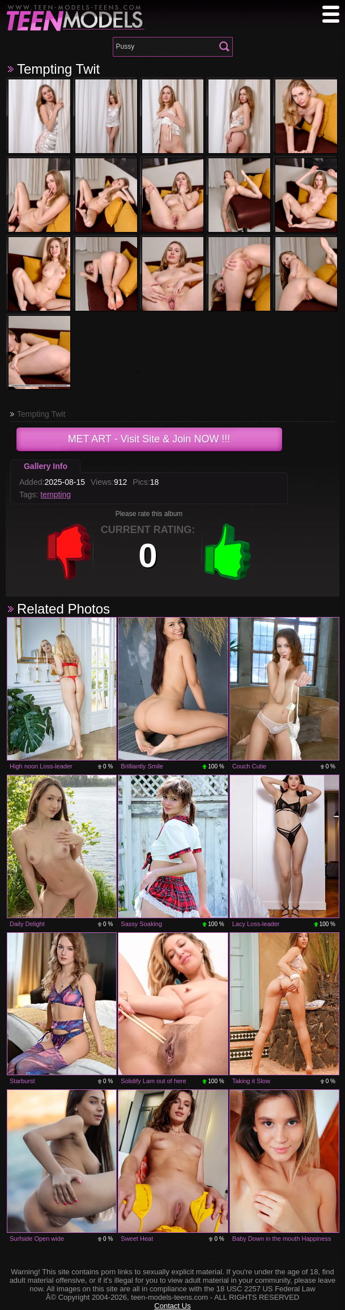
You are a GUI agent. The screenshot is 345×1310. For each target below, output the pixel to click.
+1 (228, 551)
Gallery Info (45, 466)
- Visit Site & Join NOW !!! (149, 439)
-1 (69, 551)
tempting (55, 494)
